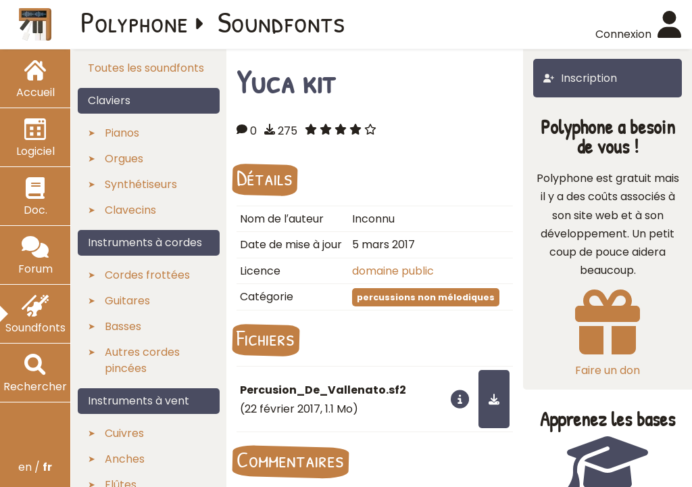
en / (35, 467)
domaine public (393, 271)
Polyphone (134, 21)
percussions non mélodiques (426, 297)
